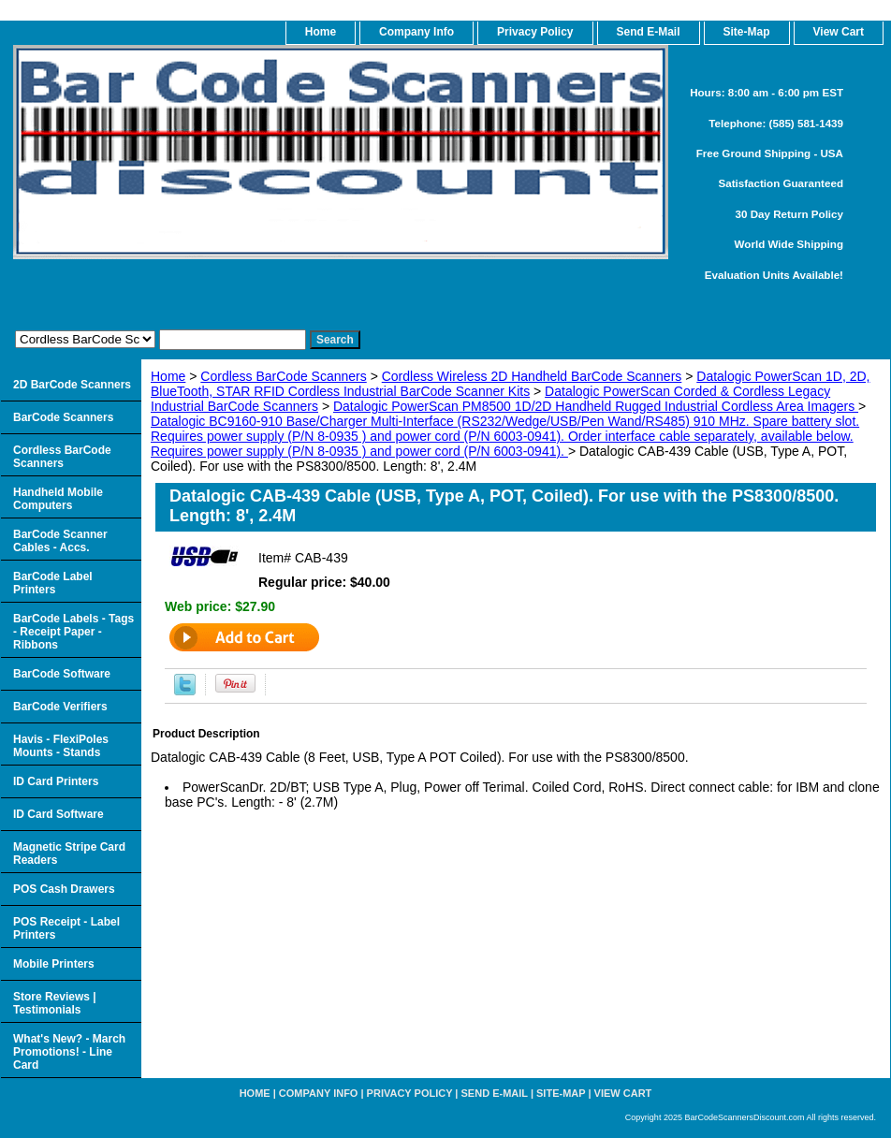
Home (168, 376)
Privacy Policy (535, 31)
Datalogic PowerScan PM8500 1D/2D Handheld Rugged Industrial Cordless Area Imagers (595, 406)
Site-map (560, 1093)
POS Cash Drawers (64, 889)
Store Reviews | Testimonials (54, 1003)
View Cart (623, 1093)
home (320, 31)
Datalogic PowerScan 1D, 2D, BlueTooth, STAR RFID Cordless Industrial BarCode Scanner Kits (510, 384)
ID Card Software (58, 814)
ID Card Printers (55, 781)
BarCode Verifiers (60, 706)
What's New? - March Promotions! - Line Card (69, 1052)
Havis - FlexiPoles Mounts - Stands (61, 746)
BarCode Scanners (63, 417)
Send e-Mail (494, 1093)
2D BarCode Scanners (72, 384)
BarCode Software (61, 673)
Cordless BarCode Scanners (283, 376)
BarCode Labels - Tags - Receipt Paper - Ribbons (73, 631)
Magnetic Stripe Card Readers (69, 853)
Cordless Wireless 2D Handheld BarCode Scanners (532, 376)
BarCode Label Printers (53, 583)
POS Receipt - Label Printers (66, 928)
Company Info (416, 31)
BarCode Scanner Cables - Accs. (60, 541)
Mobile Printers (54, 963)
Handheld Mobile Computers (58, 499)
